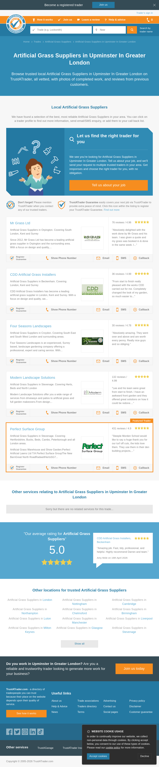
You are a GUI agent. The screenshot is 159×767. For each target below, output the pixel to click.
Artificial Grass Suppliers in (29, 599)
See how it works (26, 713)
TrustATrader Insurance (76, 748)
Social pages (110, 712)
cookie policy (113, 747)
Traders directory (87, 706)
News (55, 712)
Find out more (112, 210)
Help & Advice (59, 706)
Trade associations (88, 700)
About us (57, 700)
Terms (80, 712)
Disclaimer (135, 706)
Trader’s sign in (144, 13)
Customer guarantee (140, 712)
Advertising (109, 700)
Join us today (134, 669)
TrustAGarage (45, 748)
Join (103, 4)
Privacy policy (137, 700)
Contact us (109, 706)
